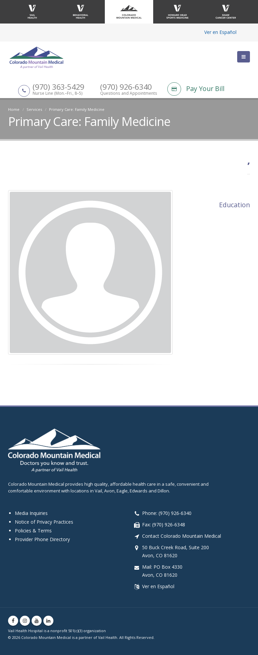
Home (13, 109)
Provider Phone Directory (42, 539)
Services (34, 109)
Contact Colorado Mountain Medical (181, 536)
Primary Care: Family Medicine (76, 109)
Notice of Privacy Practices (44, 522)
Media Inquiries (31, 513)
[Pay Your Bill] (208, 89)
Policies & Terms (33, 530)
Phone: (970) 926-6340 (166, 513)
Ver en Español (220, 32)
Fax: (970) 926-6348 (163, 524)
